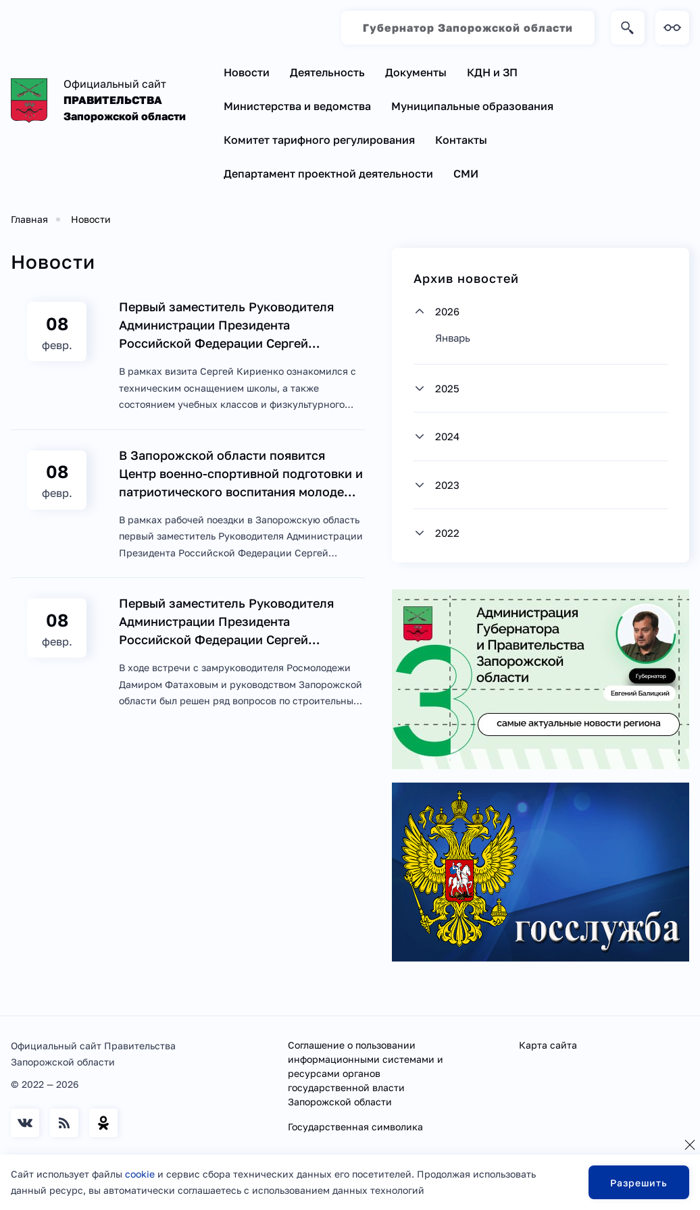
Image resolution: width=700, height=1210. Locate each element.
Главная (29, 219)
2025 (447, 388)
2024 (447, 436)
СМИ (465, 173)
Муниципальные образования (472, 106)
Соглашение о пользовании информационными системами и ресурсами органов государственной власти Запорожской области (365, 1073)
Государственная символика (355, 1126)
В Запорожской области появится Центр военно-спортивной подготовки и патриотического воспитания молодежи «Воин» (241, 474)
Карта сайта (548, 1045)
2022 (447, 533)
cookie (140, 1174)
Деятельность (327, 72)
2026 (447, 311)
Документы (416, 72)
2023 (447, 485)
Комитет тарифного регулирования (319, 140)
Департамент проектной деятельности (328, 173)
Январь (452, 338)
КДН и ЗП (492, 72)
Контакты (461, 140)
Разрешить (639, 1182)
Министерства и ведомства (297, 106)
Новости (247, 72)
